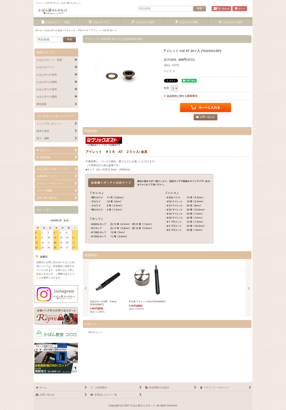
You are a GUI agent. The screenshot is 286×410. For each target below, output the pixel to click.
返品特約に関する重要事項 (180, 96)
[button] (55, 22)
